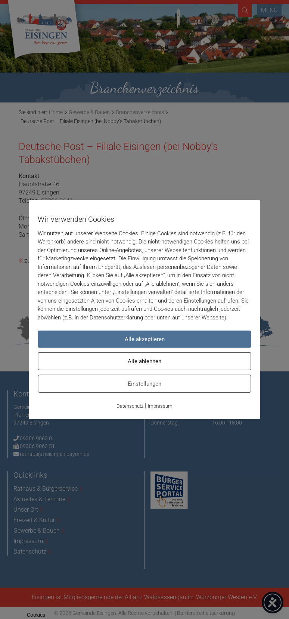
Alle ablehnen (144, 361)
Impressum (160, 406)
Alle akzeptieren (145, 339)
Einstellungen (144, 383)
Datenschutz (129, 406)
